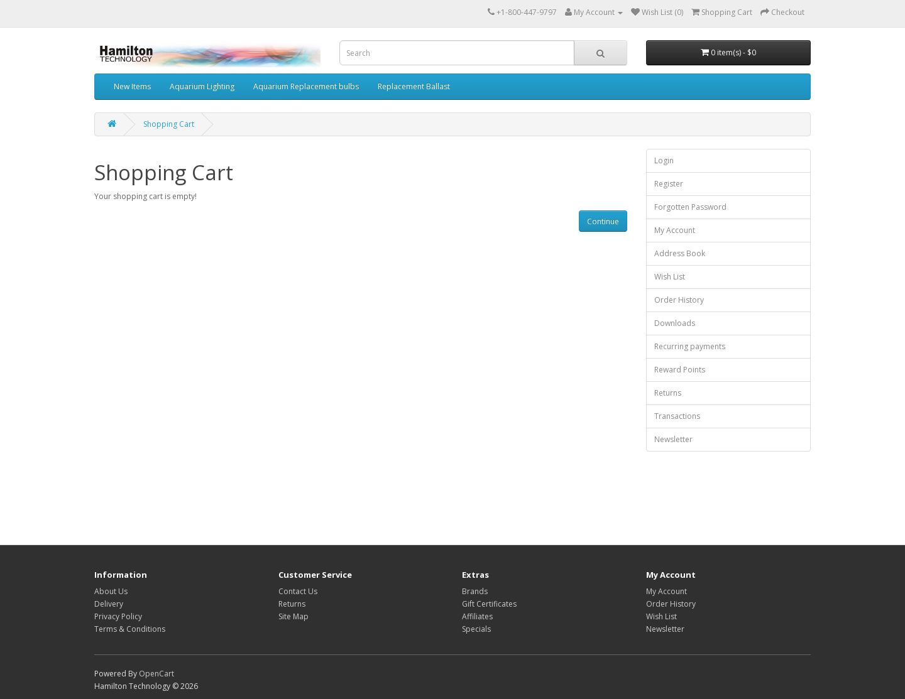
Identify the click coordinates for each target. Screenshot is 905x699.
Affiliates (477, 616)
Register (668, 183)
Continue (603, 221)
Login (664, 160)
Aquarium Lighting (202, 86)
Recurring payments (689, 346)
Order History (679, 300)
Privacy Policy (118, 616)
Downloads (674, 323)
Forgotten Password (690, 207)
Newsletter (673, 439)
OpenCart (156, 673)
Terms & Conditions (129, 629)
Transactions (677, 416)
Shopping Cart (168, 124)
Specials (476, 629)
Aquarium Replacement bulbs (306, 86)
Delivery (108, 604)
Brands (475, 591)
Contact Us (297, 591)
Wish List (669, 276)
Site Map (293, 616)
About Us (111, 591)
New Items (132, 86)
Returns (667, 392)
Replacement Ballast (414, 86)
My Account (674, 230)
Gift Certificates (489, 604)
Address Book (679, 253)
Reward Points (679, 369)
